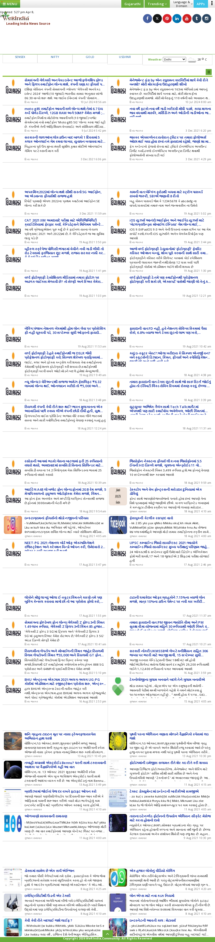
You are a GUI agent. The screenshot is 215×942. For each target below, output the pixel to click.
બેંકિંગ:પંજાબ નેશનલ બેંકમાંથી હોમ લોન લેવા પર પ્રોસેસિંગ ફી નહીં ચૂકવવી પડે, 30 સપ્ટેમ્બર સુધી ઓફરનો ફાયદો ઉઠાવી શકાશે (65, 332)
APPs (201, 4)
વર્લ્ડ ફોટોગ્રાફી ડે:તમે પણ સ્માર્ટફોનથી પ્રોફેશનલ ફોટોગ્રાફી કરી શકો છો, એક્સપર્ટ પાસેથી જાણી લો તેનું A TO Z (169, 281)
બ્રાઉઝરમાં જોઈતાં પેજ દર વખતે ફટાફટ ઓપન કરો (60, 791)
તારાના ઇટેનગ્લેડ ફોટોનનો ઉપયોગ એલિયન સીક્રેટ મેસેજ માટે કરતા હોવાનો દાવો (170, 818)
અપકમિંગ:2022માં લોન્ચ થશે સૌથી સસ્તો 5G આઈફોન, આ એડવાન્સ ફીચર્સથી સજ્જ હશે (63, 194)
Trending (157, 4)
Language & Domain (183, 4)
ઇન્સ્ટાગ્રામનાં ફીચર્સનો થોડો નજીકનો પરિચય (57, 518)
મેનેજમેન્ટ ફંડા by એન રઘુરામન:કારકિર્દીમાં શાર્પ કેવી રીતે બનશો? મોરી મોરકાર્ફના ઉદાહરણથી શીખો (169, 82)
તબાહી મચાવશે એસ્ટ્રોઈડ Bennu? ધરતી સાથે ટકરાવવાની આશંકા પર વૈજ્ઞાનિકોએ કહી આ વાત (65, 764)
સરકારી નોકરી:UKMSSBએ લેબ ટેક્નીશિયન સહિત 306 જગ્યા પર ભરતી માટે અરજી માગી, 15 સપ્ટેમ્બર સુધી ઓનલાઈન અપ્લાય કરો (169, 655)
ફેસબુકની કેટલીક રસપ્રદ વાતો (151, 518)
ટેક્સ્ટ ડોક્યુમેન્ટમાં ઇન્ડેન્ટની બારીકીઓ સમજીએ (164, 791)
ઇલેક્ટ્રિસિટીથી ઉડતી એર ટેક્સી (47, 895)
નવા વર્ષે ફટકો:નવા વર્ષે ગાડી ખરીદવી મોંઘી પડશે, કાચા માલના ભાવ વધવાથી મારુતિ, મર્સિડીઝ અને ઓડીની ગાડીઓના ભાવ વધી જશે (170, 112)
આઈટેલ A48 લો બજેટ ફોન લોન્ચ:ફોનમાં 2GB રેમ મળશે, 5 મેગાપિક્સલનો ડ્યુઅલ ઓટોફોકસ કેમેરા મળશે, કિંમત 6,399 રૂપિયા (65, 493)
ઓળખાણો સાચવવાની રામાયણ (46, 816)
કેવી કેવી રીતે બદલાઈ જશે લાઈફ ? (48, 920)
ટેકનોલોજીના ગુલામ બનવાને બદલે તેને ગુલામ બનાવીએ (167, 679)
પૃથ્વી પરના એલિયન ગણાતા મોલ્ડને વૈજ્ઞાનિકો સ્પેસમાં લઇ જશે (169, 736)
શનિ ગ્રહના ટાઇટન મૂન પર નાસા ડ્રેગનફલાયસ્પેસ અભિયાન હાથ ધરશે (60, 736)
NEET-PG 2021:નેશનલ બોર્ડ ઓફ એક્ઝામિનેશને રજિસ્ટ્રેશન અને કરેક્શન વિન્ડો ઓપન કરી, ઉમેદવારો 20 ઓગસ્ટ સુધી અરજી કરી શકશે (64, 546)
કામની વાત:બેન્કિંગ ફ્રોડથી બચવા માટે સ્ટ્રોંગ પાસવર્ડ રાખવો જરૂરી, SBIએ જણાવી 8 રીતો (166, 194)
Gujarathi (132, 4)
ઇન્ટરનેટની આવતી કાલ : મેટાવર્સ (153, 920)
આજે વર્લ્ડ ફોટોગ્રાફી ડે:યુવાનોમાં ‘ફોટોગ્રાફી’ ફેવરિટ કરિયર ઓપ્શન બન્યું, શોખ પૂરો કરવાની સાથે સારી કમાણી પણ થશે (170, 253)
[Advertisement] (108, 40)
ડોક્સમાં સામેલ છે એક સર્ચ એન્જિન (49, 870)
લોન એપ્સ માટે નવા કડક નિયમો (152, 895)
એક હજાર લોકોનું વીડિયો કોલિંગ (152, 870)
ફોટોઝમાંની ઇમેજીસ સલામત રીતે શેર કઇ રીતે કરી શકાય (169, 762)
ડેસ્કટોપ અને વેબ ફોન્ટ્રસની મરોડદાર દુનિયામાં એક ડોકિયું (166, 491)
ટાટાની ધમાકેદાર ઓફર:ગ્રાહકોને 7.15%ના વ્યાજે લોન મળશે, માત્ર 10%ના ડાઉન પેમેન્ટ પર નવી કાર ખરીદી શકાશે (167, 601)
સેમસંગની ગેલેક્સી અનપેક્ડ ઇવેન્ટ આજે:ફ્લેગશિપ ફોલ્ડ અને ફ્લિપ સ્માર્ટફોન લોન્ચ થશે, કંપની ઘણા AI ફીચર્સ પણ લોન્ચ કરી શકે (65, 84)
